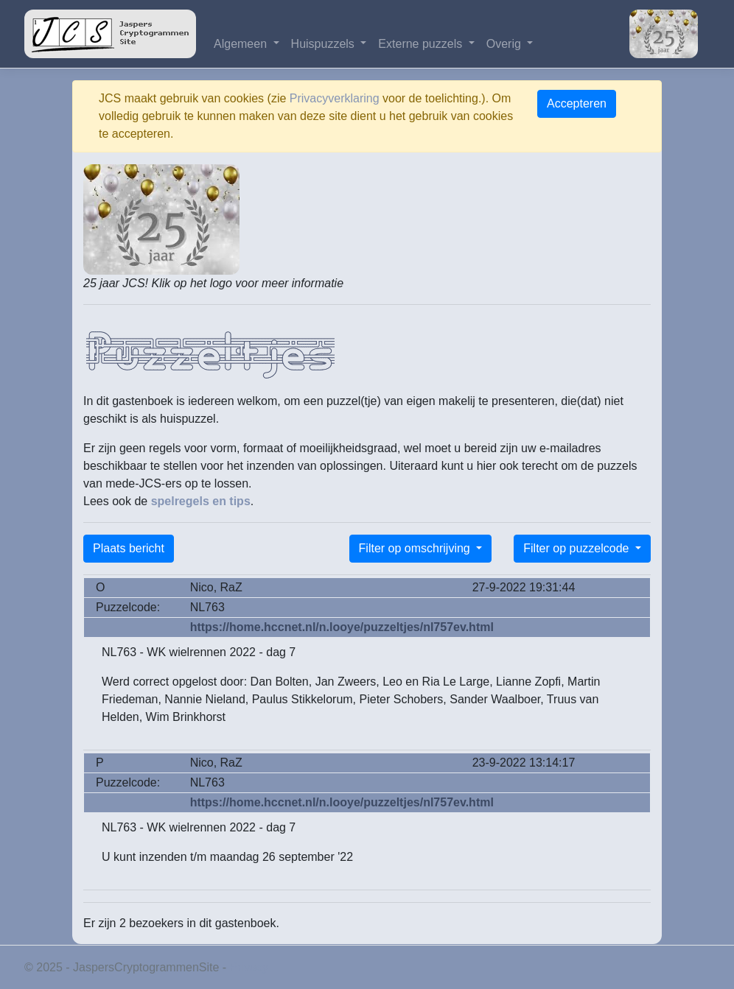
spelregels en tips (201, 501)
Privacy (249, 967)
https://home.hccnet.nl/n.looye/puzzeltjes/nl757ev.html (342, 627)
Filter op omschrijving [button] (416, 548)
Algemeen (242, 44)
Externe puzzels (421, 44)
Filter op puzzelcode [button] (577, 548)
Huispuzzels (324, 44)
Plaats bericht (128, 548)
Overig (505, 44)
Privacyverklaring (335, 98)
